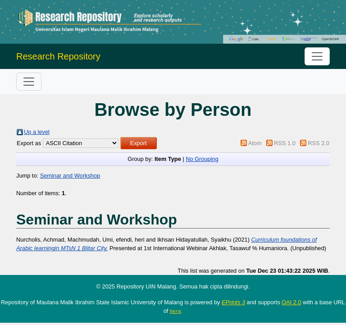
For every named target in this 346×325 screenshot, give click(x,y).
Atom (255, 143)
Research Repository (58, 56)
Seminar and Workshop (70, 175)
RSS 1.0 (285, 143)
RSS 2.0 (318, 143)
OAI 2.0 (291, 302)
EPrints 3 (233, 302)
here (175, 311)
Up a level (37, 131)
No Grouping (202, 159)
